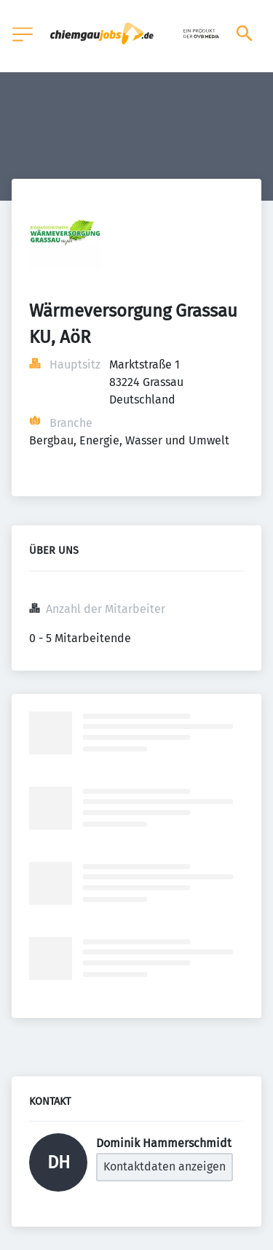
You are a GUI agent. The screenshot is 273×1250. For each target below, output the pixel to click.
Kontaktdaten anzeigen (164, 1166)
